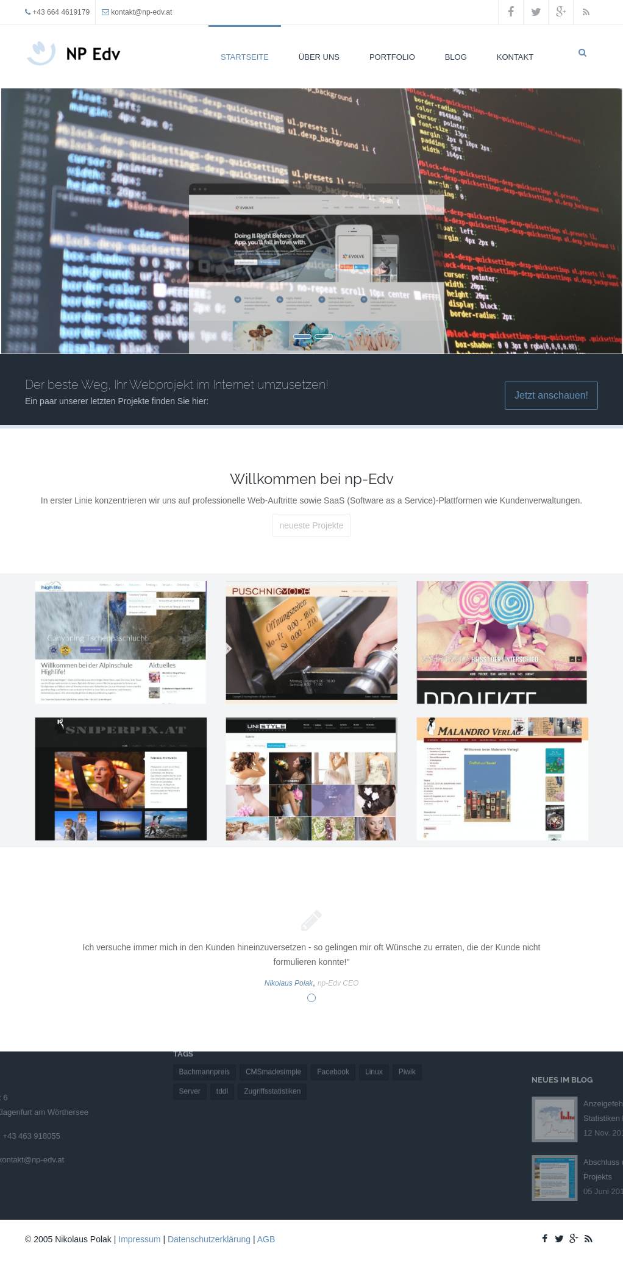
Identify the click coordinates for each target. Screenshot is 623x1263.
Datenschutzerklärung (209, 1239)
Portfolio (392, 57)
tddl (222, 1067)
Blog (456, 57)
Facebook (333, 1048)
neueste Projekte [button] (311, 525)
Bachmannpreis (204, 1048)
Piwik (407, 1048)
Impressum (139, 1239)
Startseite (245, 57)
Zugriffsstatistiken (272, 1067)
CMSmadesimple (273, 1048)
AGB (266, 1239)
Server (190, 1067)
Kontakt (515, 57)
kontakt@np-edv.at (141, 12)
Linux (374, 1048)
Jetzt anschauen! (551, 395)
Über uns (319, 57)
